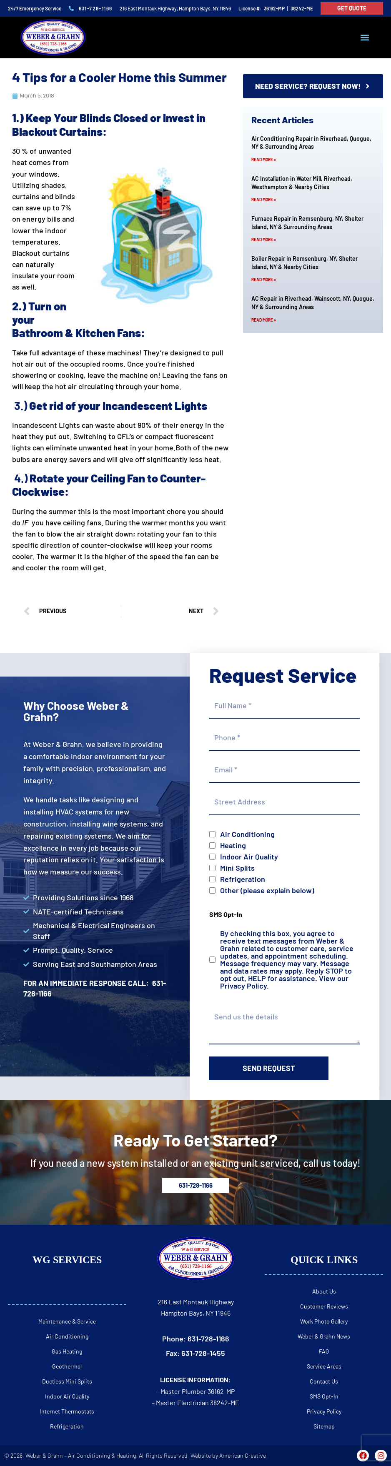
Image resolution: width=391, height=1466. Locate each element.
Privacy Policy (243, 985)
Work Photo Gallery (324, 1321)
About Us (324, 1291)
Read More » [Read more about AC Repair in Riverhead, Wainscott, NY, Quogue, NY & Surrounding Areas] (263, 319)
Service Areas (324, 1366)
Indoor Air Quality (249, 856)
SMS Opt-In (324, 1396)
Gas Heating (67, 1351)
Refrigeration (242, 879)
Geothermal (67, 1366)
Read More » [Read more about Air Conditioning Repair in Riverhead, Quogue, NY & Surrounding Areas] (263, 159)
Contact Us (324, 1381)
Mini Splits (237, 868)
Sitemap (324, 1426)
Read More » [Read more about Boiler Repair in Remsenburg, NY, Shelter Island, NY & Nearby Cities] (263, 279)
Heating (233, 845)
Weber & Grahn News (324, 1336)
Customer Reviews (324, 1306)
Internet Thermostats (67, 1411)
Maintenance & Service (67, 1321)
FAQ (324, 1351)
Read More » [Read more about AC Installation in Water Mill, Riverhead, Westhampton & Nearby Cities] (263, 199)
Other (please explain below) (267, 890)
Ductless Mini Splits (67, 1381)
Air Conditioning (247, 834)
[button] (364, 38)
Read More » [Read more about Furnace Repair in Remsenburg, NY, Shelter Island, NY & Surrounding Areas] (263, 239)
